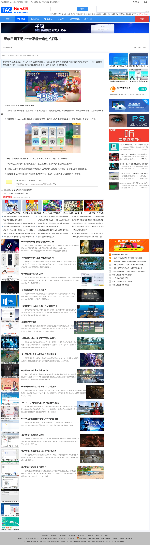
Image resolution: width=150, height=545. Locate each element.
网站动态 (63, 535)
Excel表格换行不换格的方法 (10, 474)
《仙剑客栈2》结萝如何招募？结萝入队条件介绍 (129, 261)
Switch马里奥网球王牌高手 (52, 213)
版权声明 (72, 535)
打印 (40, 180)
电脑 (68, 14)
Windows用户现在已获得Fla (10, 321)
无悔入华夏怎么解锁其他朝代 (122, 275)
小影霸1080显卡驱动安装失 (10, 418)
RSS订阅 (99, 535)
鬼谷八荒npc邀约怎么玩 (46, 237)
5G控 (89, 14)
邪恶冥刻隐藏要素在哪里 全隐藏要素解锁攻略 (19, 223)
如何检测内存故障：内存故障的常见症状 (118, 66)
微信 (85, 14)
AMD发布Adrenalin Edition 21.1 (10, 294)
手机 (59, 14)
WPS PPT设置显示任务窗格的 (10, 460)
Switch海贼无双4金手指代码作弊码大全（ (133, 154)
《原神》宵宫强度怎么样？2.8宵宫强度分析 (127, 268)
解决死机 (135, 14)
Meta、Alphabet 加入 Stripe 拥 (10, 266)
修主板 (105, 14)
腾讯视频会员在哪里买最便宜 (48, 227)
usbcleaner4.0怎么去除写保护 (10, 405)
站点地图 (71, 538)
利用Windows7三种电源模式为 (10, 488)
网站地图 (81, 535)
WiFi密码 (98, 14)
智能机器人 (79, 14)
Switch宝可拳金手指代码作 (93, 213)
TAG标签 (90, 535)
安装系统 (122, 14)
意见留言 (62, 538)
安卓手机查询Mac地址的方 (10, 502)
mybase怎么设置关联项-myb (10, 446)
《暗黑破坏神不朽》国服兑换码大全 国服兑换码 (128, 271)
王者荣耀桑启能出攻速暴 (10, 363)
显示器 (73, 14)
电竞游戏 (9, 47)
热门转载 (23, 55)
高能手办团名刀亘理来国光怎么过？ (19, 190)
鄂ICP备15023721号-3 (109, 538)
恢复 (93, 14)
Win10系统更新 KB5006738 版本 (10, 308)
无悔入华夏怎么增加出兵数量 (122, 281)
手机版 (144, 2)
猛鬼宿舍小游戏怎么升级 (10, 377)
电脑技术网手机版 (126, 538)
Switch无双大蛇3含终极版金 (11, 213)
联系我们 (54, 535)
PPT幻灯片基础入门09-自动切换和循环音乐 (133, 174)
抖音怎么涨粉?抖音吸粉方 (10, 252)
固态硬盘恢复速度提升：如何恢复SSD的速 (138, 66)
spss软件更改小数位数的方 (10, 432)
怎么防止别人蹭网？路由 (10, 515)
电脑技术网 (14, 55)
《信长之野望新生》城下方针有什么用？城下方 (128, 265)
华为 (109, 14)
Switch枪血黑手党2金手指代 (73, 213)
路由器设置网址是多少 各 (10, 529)
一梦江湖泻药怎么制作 (80, 230)
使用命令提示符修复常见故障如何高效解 (133, 164)
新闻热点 (136, 2)
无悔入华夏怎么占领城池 (120, 285)
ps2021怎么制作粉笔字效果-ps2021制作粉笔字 (133, 183)
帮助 (106, 535)
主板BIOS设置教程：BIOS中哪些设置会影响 (134, 145)
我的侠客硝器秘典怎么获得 (12, 220)
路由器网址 (114, 14)
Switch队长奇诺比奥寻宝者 (32, 213)
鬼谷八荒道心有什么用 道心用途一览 (16, 216)
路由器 (64, 14)
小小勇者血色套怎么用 (120, 278)
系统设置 (128, 14)
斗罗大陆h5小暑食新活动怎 (10, 391)
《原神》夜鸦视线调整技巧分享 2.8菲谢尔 (118, 81)
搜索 (82, 9)
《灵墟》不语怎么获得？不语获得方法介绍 (127, 258)
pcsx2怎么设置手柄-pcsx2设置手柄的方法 (139, 81)
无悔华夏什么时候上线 (120, 255)
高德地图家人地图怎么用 (10, 280)
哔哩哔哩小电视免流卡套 (10, 335)
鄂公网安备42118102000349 (88, 538)
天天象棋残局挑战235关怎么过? (18, 193)
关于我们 (45, 535)
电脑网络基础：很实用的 (10, 349)
